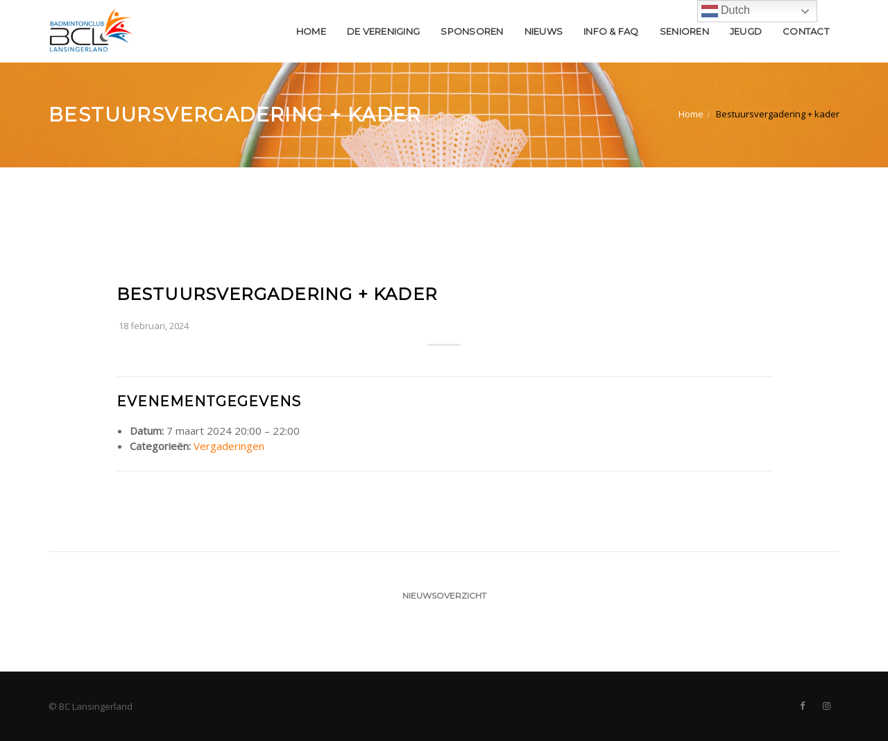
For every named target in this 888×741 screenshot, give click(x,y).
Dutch (725, 11)
